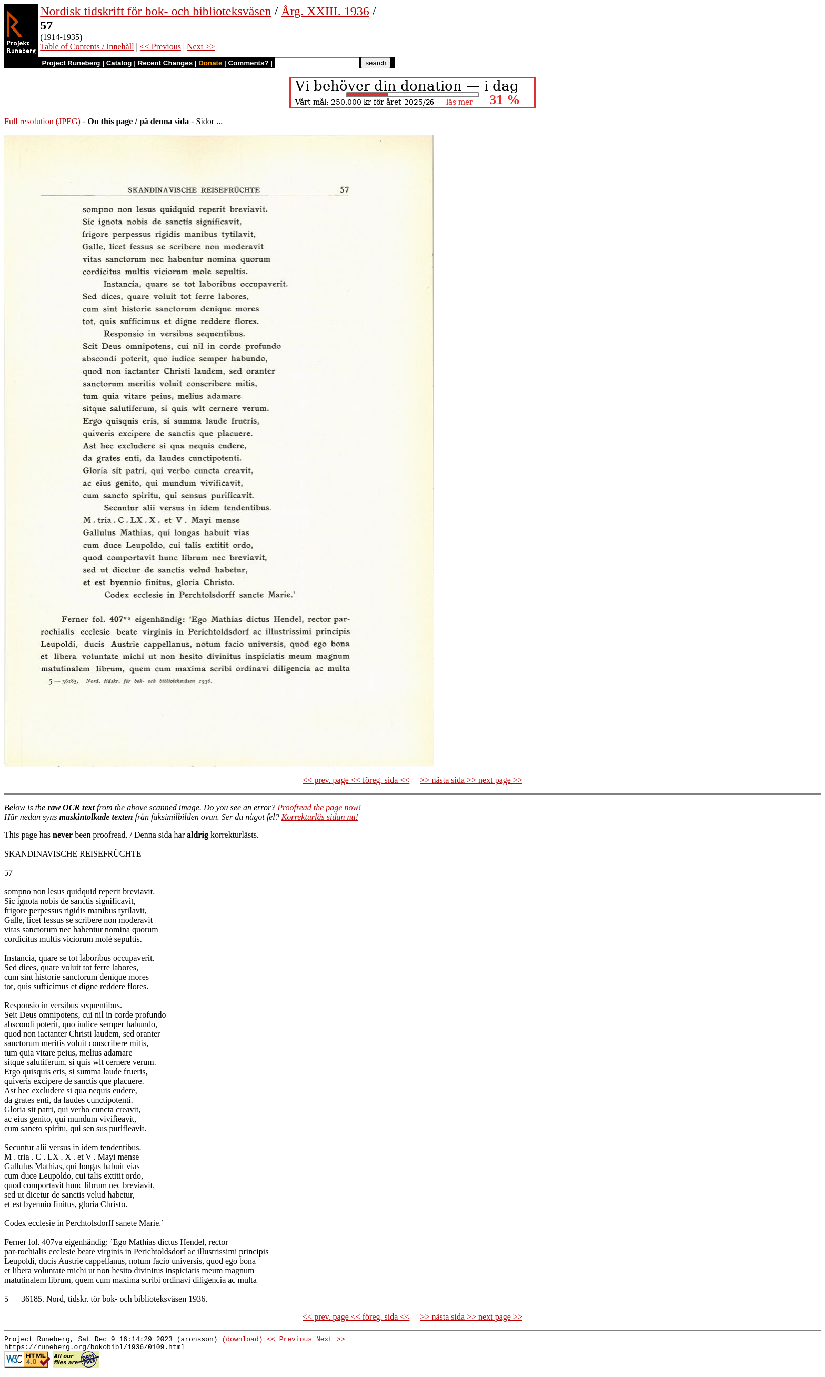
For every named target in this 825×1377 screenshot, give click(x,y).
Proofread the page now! (319, 807)
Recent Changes (165, 63)
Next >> (201, 46)
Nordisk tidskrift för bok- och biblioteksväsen (155, 11)
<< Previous (160, 46)
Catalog (119, 63)
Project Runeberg (71, 63)
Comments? (248, 63)
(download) (242, 1340)
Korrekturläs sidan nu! (319, 816)
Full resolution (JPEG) (42, 121)
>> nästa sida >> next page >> (471, 780)
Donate (210, 63)
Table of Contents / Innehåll (87, 46)
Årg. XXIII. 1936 (325, 11)
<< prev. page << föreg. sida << (356, 780)
